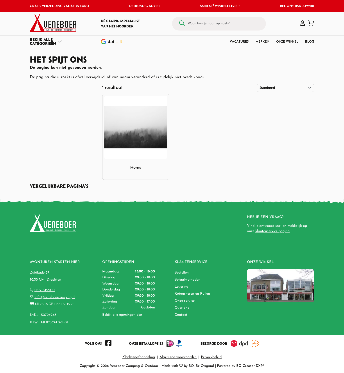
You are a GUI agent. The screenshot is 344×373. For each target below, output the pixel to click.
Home (136, 167)
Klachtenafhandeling (138, 357)
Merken (262, 41)
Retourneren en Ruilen (192, 294)
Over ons (182, 308)
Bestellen (182, 272)
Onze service (185, 301)
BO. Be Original (201, 366)
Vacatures (239, 41)
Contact (181, 315)
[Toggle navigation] (46, 41)
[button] (302, 23)
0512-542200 (44, 290)
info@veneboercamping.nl (54, 297)
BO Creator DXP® (250, 366)
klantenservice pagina (272, 231)
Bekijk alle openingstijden (122, 315)
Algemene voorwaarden (178, 357)
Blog (309, 41)
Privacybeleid (211, 357)
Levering (181, 286)
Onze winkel (287, 41)
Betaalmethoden (187, 279)
